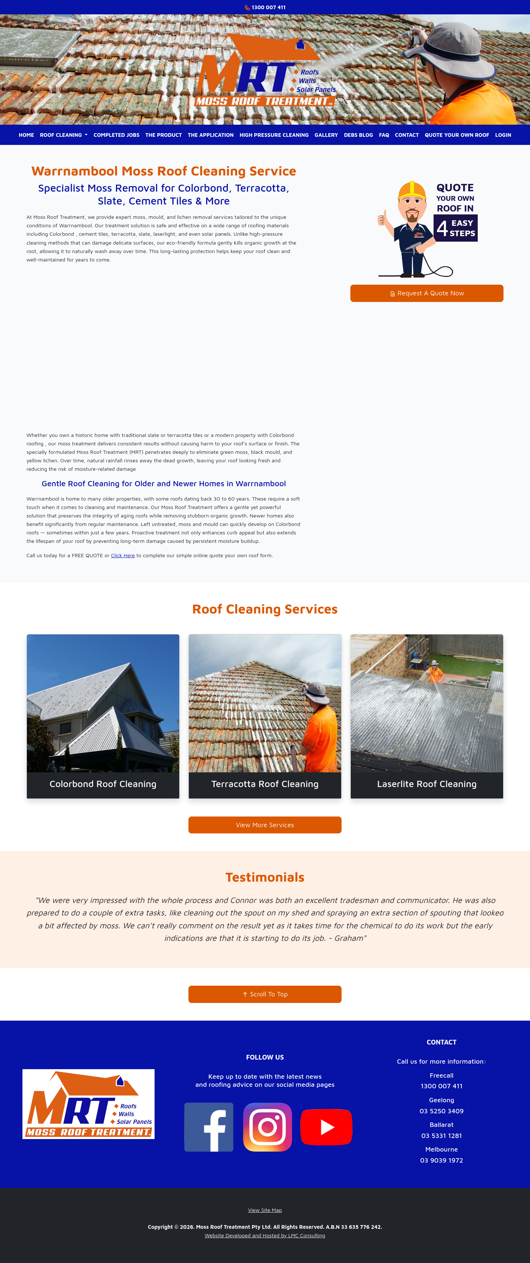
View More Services (265, 825)
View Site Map (265, 1210)
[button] (64, 135)
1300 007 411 (442, 1086)
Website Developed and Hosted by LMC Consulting (265, 1235)
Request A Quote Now (427, 293)
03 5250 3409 (442, 1111)
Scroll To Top (264, 994)
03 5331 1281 (441, 1135)
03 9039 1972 (441, 1160)
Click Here (123, 555)
